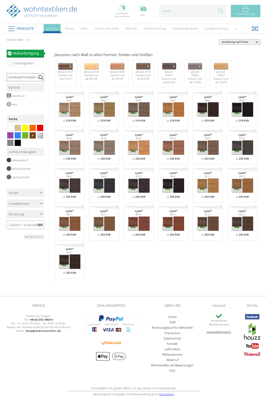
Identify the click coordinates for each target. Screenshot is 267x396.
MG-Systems (166, 394)
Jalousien (52, 29)
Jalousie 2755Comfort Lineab (143, 72)
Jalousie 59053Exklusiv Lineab (195, 73)
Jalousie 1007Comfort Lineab (65, 72)
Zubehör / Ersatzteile (23, 225)
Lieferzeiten (172, 349)
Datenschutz (172, 338)
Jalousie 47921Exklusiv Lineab (169, 73)
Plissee (69, 28)
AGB (172, 322)
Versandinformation (219, 332)
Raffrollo (131, 28)
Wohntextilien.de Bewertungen (172, 365)
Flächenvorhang (155, 28)
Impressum (172, 333)
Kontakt (172, 344)
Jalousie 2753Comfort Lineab (91, 72)
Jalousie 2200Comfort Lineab (117, 72)
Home (172, 317)
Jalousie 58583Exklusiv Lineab (220, 73)
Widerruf (172, 360)
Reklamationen (172, 354)
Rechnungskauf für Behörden (172, 327)
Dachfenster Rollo (106, 28)
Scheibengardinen (185, 28)
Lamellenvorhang (216, 28)
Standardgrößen (23, 63)
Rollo (84, 28)
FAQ (172, 370)
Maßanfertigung (28, 53)
